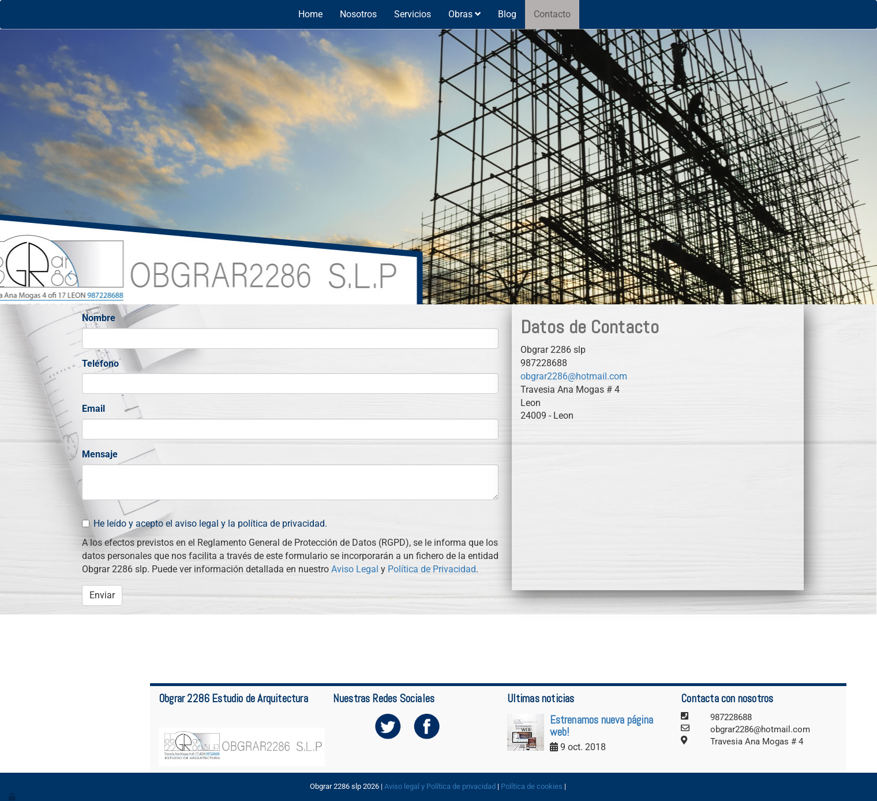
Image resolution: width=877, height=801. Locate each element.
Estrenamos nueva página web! (601, 726)
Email (93, 408)
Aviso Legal (354, 569)
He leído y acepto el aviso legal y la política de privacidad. (204, 523)
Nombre (98, 317)
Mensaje (100, 454)
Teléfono (100, 363)
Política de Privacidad (432, 569)
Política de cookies (532, 786)
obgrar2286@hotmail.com (573, 376)
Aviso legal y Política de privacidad (440, 786)
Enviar (102, 595)
